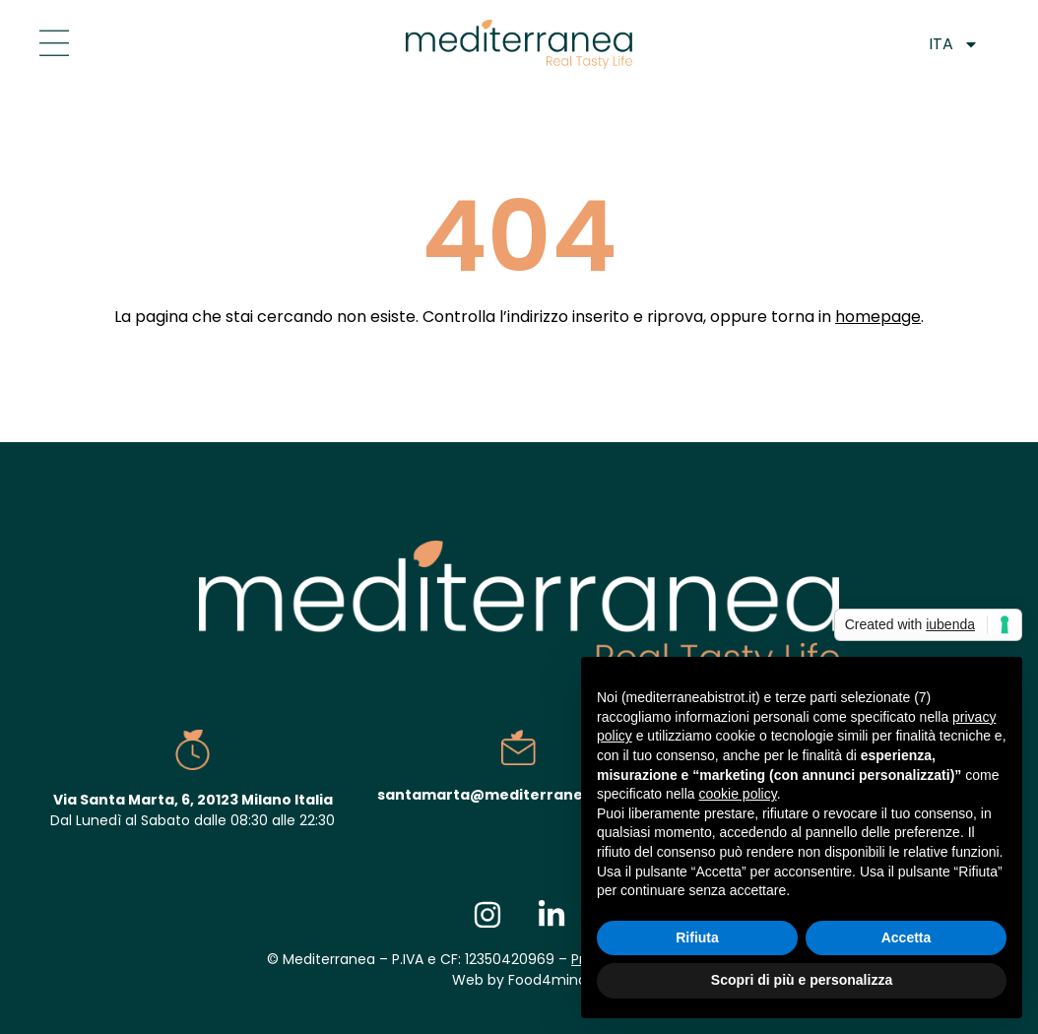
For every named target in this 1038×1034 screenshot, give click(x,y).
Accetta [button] (906, 937)
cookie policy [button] (738, 794)
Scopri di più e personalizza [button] (801, 980)
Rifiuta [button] (697, 937)
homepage (878, 316)
